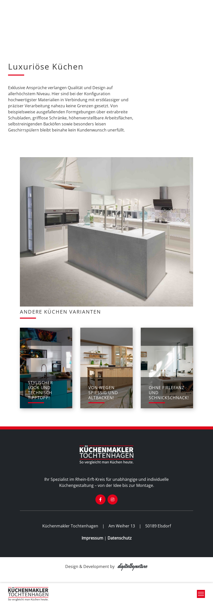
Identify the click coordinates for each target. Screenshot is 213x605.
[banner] (28, 594)
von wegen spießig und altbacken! (103, 392)
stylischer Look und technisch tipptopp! (40, 390)
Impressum (92, 538)
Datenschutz (120, 538)
